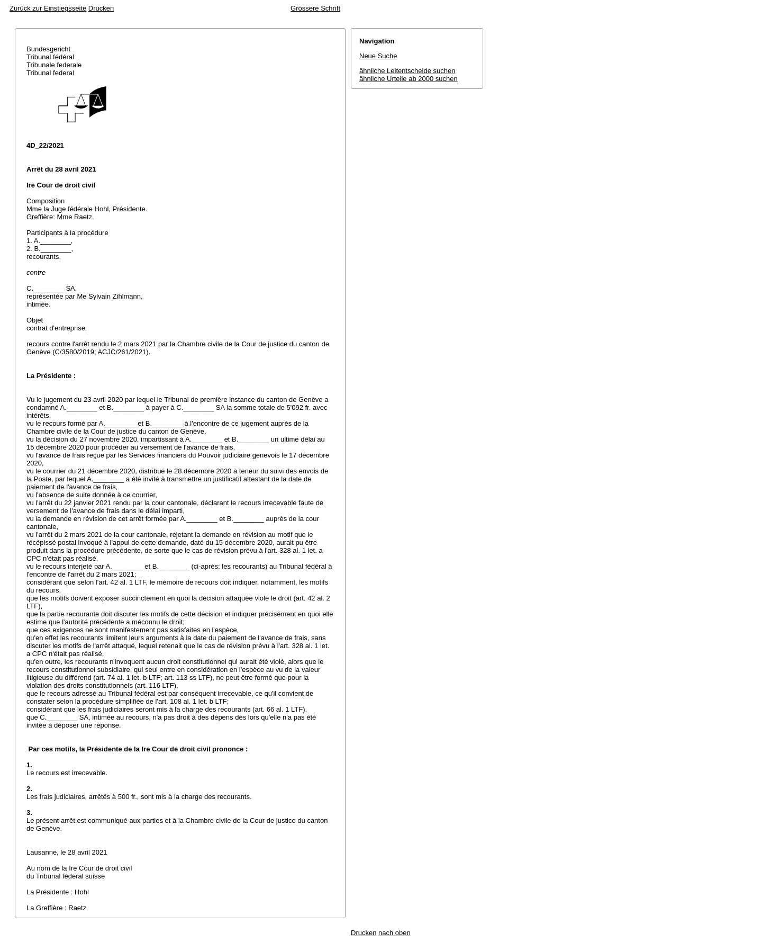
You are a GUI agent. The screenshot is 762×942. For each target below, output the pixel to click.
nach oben (394, 933)
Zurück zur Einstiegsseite (48, 8)
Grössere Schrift (315, 8)
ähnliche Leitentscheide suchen (407, 71)
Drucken (101, 8)
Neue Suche (378, 56)
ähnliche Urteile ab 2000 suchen (408, 79)
